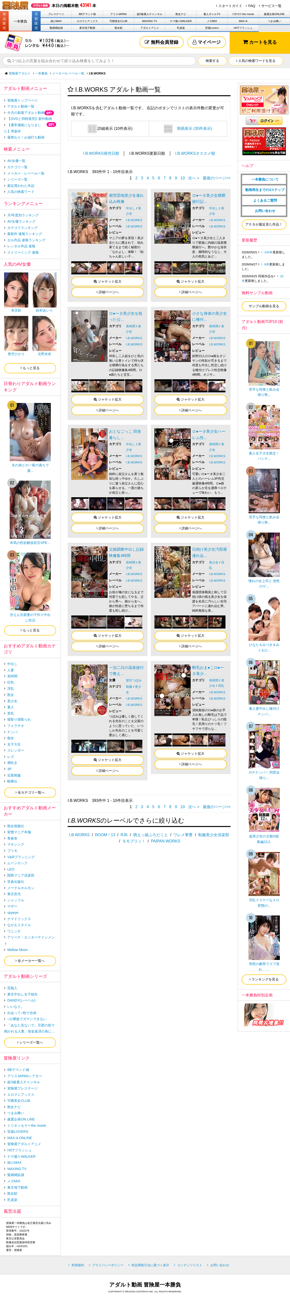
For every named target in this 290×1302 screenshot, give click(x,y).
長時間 (130, 326)
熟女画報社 (15, 826)
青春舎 (12, 838)
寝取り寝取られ (19, 719)
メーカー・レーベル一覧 (25, 173)
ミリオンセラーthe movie (26, 1125)
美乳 (10, 713)
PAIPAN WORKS (165, 841)
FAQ (251, 6)
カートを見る (260, 42)
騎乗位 (12, 781)
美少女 (213, 562)
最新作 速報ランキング (24, 234)
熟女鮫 (119, 27)
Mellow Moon (17, 950)
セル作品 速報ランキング (26, 240)
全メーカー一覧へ (30, 961)
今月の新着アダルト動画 (25, 113)
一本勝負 (20, 21)
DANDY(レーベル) (21, 1000)
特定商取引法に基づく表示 (150, 1265)
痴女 (10, 738)
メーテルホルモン (20, 888)
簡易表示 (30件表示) (188, 128)
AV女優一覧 (16, 161)
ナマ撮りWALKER (181, 21)
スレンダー (15, 750)
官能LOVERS (17, 1132)
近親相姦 (14, 775)
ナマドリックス (19, 919)
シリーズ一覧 (17, 179)
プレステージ (56, 14)
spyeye (12, 912)
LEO (10, 869)
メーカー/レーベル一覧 (68, 73)
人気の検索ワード (20, 192)
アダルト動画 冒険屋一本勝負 (145, 1285)
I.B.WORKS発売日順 (101, 153)
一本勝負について (265, 179)
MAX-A (243, 21)
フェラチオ (15, 726)
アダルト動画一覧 (20, 106)
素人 (10, 707)
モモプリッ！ (133, 841)
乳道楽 (181, 27)
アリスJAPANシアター (24, 1076)
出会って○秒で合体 (21, 1013)
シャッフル (15, 900)
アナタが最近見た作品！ (264, 224)
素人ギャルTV (211, 14)
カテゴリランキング (22, 228)
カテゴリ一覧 (17, 167)
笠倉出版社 (15, 882)
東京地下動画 (87, 27)
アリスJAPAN (118, 14)
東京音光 (14, 894)
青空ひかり (16, 354)
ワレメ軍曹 (183, 835)
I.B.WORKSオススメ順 (195, 153)
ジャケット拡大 (108, 281)
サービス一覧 (271, 6)
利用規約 (78, 1265)
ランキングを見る (264, 979)
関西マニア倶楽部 (20, 875)
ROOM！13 (105, 835)
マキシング (15, 844)
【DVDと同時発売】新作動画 (29, 119)
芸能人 (12, 988)
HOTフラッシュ (243, 27)
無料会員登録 (161, 42)
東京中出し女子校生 (22, 994)
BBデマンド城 (87, 14)
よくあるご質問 (265, 200)
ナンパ (12, 732)
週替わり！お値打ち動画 (25, 137)
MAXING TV (149, 21)
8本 (266, 264)
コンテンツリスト (189, 1265)
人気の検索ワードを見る (256, 61)
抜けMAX (56, 21)
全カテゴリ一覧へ (30, 792)
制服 (129, 686)
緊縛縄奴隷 (56, 27)
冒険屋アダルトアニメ (24, 1144)
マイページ (207, 42)
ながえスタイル (19, 925)
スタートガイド (230, 6)
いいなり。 (15, 1007)
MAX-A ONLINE (19, 1138)
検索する (212, 61)
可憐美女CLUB (118, 21)
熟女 (10, 695)
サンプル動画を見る (264, 306)
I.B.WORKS (134, 220)
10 (183, 178)
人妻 (10, 670)
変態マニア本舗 (19, 832)
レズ (10, 757)
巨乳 (10, 682)
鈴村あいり (44, 310)
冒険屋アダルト (20, 73)
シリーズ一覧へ (30, 1042)
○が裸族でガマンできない (27, 1019)
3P (9, 769)
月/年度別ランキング (23, 215)
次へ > (193, 178)
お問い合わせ (265, 211)
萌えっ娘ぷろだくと (150, 835)
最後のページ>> (217, 178)
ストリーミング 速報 (23, 252)
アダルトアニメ (149, 27)
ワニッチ (14, 931)
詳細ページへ (107, 292)
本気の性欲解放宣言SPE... (30, 543)
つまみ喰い (274, 21)
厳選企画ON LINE (21, 1119)
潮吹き (12, 763)
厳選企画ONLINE (274, 14)
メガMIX (212, 21)
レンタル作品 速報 (21, 246)
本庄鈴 (16, 310)
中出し (130, 208)
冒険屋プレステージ (22, 1088)
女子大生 (14, 744)
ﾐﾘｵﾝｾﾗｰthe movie (243, 14)
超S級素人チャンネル (149, 14)
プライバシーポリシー (107, 1265)
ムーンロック (17, 863)
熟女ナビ (180, 14)
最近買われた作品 (20, 186)
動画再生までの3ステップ (264, 190)
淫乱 (221, 686)
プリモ (12, 851)
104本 (268, 252)
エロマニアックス (87, 21)
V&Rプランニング (21, 857)
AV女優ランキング (21, 221)
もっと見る (30, 368)
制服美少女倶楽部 (213, 835)
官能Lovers (212, 27)
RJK (124, 835)
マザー (12, 906)
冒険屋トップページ (22, 100)
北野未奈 (44, 354)
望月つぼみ (134, 680)
